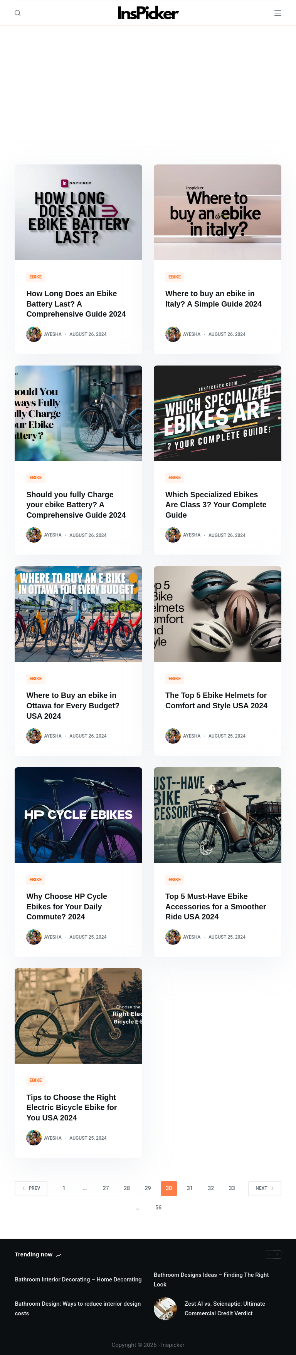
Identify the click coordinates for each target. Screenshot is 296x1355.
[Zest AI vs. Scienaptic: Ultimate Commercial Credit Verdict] (165, 1305)
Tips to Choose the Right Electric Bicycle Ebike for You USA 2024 (72, 1104)
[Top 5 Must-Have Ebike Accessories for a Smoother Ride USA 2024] (217, 813)
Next (265, 1184)
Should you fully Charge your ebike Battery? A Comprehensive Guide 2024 (76, 504)
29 (148, 1185)
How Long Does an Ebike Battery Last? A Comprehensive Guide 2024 (76, 303)
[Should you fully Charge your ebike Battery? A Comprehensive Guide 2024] (78, 412)
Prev (31, 1184)
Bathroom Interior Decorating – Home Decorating (78, 1276)
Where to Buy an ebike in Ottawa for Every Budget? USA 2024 (73, 704)
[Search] (17, 13)
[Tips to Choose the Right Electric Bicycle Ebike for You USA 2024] (78, 1013)
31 (190, 1185)
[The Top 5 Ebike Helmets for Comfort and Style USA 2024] (217, 613)
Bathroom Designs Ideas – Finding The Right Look (211, 1276)
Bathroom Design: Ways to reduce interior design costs (78, 1305)
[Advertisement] (148, 84)
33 (232, 1185)
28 (127, 1185)
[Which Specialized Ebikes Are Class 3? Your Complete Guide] (217, 412)
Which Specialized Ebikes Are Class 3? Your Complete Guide (216, 504)
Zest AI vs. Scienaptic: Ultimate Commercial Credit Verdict (225, 1305)
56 (158, 1204)
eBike (35, 277)
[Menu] (277, 13)
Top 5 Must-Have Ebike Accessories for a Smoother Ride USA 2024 (216, 904)
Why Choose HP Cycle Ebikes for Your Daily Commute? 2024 (67, 904)
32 (211, 1185)
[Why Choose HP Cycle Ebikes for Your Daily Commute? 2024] (78, 813)
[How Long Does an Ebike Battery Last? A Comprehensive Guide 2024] (78, 212)
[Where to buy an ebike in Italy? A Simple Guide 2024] (217, 212)
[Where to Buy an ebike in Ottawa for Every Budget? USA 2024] (78, 613)
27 (106, 1185)
